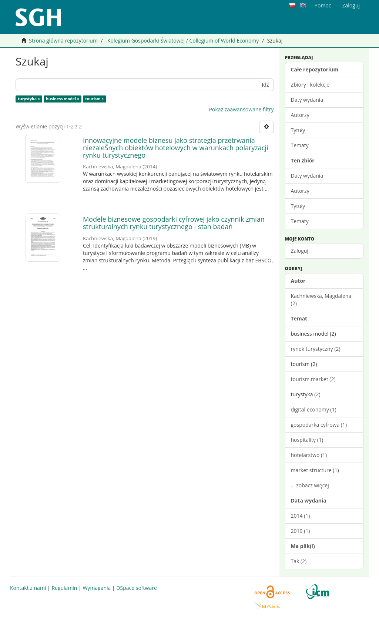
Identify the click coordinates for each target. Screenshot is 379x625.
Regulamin (64, 587)
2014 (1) (300, 515)
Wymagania (97, 587)
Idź (265, 84)
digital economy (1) (313, 409)
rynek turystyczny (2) (316, 348)
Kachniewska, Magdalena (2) (321, 299)
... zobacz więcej (310, 485)
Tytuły (298, 130)
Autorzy (300, 114)
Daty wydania (307, 99)
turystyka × (29, 98)
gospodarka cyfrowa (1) (319, 424)
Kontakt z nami (28, 587)
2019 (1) (300, 530)
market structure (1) (315, 470)
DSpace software (136, 587)
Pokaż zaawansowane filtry (241, 109)
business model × (62, 98)
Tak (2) (299, 561)
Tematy (300, 145)
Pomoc (323, 5)
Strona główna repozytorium (63, 40)
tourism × (94, 98)
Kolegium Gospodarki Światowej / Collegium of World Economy (183, 40)
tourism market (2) (313, 379)
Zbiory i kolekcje (310, 84)
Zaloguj (299, 250)
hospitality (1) (307, 439)
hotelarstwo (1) (309, 454)
